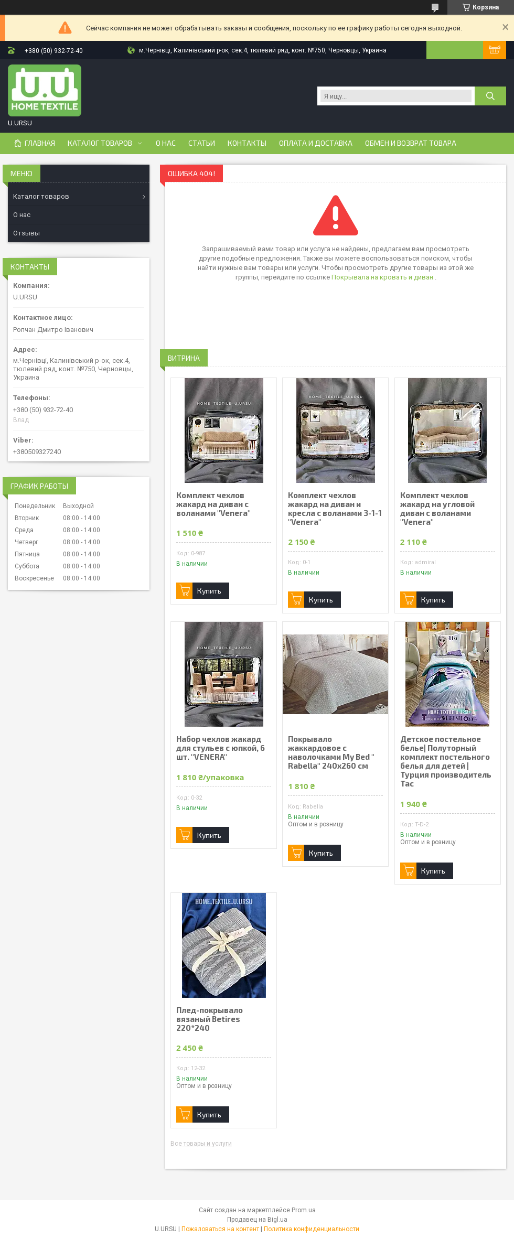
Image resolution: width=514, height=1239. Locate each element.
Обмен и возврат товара (410, 143)
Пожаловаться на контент (220, 1229)
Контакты (247, 143)
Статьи (201, 143)
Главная (40, 143)
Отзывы (26, 233)
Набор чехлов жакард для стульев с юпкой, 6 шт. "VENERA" (220, 748)
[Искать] (490, 96)
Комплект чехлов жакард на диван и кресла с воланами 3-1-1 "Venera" (335, 508)
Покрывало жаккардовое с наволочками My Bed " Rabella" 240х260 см (331, 752)
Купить (209, 590)
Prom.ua (304, 1210)
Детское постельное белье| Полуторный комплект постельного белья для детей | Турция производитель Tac (445, 761)
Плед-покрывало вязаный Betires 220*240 (209, 1019)
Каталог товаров (100, 143)
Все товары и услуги (201, 1143)
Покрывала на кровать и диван (383, 277)
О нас (166, 143)
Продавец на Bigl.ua (257, 1219)
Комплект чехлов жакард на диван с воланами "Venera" (213, 504)
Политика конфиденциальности (311, 1229)
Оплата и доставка (315, 143)
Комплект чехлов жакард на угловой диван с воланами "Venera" (437, 508)
